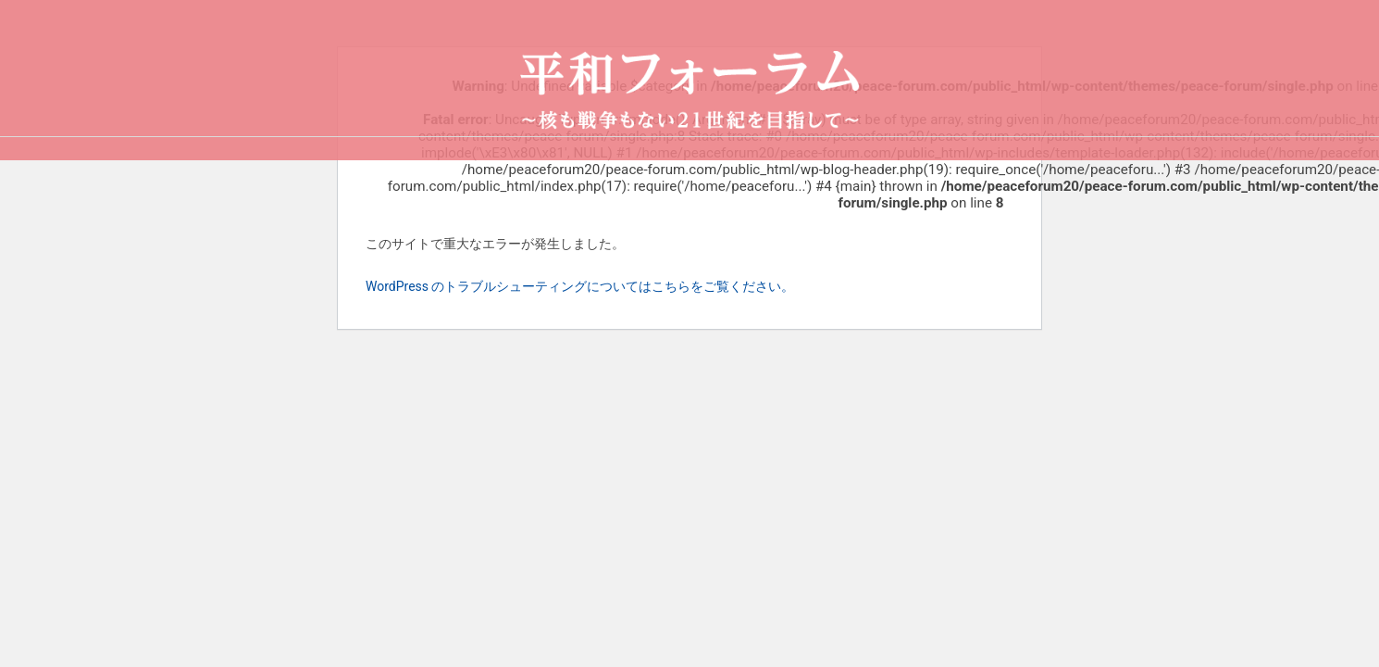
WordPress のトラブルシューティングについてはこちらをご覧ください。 (580, 286)
